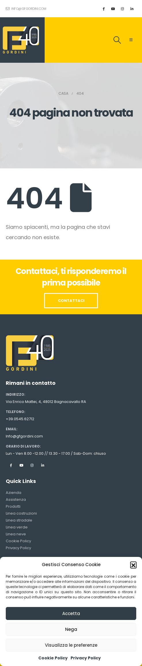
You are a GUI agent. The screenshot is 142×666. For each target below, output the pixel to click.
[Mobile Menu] (131, 40)
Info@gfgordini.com (24, 436)
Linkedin (42, 465)
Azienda (13, 492)
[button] (133, 565)
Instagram (32, 465)
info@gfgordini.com (26, 8)
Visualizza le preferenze (71, 645)
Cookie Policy (53, 658)
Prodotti (13, 506)
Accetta (71, 613)
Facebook (10, 465)
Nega (71, 629)
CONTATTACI (71, 300)
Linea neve (16, 534)
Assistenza (16, 499)
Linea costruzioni (21, 513)
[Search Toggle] (117, 40)
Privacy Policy (86, 658)
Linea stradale (19, 520)
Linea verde (17, 527)
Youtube (21, 465)
